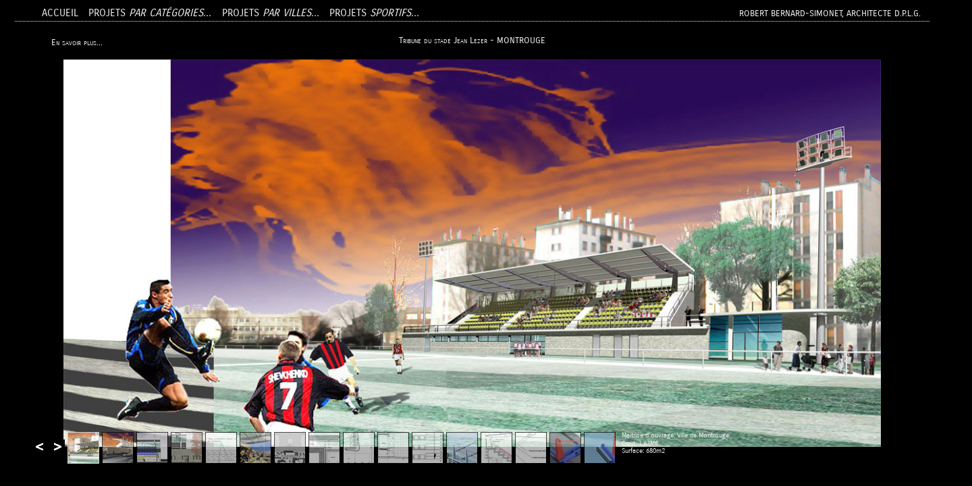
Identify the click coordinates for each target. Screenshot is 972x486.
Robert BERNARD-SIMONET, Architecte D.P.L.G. (830, 13)
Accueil (60, 13)
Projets (149, 13)
